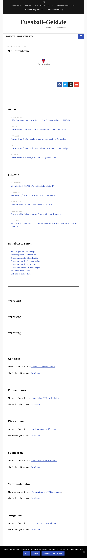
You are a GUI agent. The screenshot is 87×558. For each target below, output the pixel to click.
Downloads (44, 6)
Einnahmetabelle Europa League (25, 267)
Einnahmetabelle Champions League (27, 261)
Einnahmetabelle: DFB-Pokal (23, 264)
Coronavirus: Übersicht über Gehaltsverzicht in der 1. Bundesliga (39, 148)
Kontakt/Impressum (34, 9)
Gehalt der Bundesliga (20, 274)
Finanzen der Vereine (20, 271)
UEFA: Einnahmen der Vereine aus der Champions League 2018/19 (40, 120)
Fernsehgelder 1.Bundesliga (23, 251)
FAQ (53, 6)
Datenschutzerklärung (54, 9)
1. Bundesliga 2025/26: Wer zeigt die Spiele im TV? (33, 186)
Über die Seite (63, 6)
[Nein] (84, 552)
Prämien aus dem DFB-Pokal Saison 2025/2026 (31, 205)
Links (35, 6)
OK (26, 553)
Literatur (27, 6)
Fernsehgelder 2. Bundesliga (23, 255)
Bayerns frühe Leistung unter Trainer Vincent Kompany (36, 214)
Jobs (73, 6)
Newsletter (16, 6)
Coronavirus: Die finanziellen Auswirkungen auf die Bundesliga (38, 139)
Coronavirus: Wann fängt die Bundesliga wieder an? (34, 158)
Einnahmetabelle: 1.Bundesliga (24, 258)
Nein (36, 553)
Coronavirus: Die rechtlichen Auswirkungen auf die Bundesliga (38, 129)
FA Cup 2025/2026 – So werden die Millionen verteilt (34, 195)
